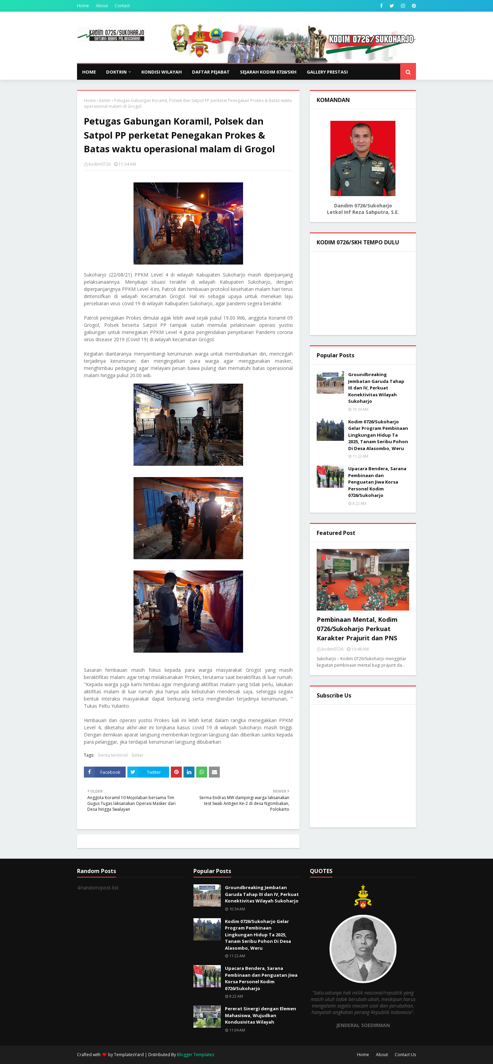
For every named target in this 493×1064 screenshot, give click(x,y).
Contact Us (405, 1054)
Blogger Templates (195, 1054)
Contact (122, 6)
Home (83, 6)
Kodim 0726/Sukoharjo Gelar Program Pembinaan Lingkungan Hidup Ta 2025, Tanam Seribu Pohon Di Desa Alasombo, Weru (378, 435)
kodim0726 (100, 164)
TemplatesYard (129, 1054)
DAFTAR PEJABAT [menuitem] (211, 72)
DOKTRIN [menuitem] (116, 72)
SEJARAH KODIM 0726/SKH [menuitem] (268, 72)
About (102, 6)
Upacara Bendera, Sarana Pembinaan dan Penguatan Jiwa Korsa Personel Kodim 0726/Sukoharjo (377, 481)
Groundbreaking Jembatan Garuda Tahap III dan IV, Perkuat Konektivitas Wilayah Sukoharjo (376, 387)
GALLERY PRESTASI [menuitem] (327, 72)
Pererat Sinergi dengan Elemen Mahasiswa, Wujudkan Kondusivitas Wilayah (260, 1015)
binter (105, 100)
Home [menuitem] (89, 72)
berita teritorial (113, 755)
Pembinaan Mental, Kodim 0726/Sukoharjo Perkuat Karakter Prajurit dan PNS (357, 628)
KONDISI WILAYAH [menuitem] (161, 72)
